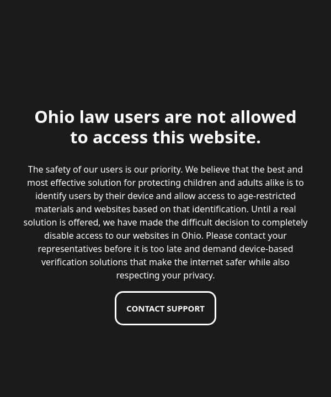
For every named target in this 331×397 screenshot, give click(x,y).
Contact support (165, 308)
